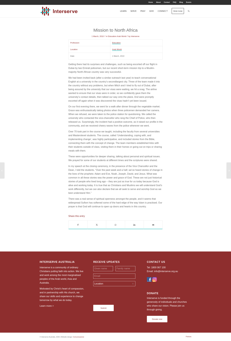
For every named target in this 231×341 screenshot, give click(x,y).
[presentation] (115, 294)
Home (150, 2)
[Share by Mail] (153, 225)
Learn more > (47, 306)
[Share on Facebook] (78, 225)
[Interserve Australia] (59, 11)
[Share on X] (97, 225)
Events (188, 2)
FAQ (174, 2)
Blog (181, 2)
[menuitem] (151, 2)
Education (112, 36)
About (158, 2)
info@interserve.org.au (166, 271)
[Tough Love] (228, 170)
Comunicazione (78, 337)
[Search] (188, 11)
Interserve (135, 36)
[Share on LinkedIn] (134, 225)
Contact (167, 2)
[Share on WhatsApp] (115, 225)
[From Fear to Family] (2, 170)
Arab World (121, 36)
